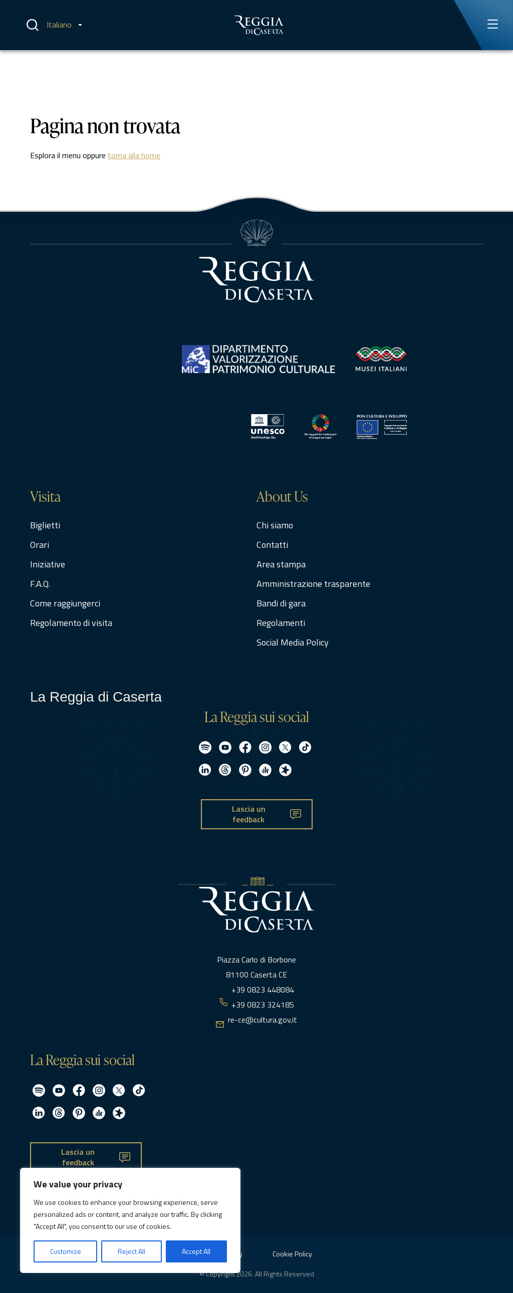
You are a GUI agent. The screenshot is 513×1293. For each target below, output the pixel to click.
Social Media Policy (292, 642)
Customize (65, 1251)
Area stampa (281, 564)
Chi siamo (274, 525)
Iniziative (47, 564)
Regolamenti (280, 622)
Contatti (272, 544)
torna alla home (134, 155)
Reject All (131, 1251)
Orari (39, 544)
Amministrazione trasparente (313, 583)
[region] (130, 1220)
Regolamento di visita (71, 622)
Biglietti (45, 525)
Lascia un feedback (249, 814)
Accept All (196, 1251)
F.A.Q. (40, 583)
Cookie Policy (292, 1253)
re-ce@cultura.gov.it (262, 1020)
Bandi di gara (281, 603)
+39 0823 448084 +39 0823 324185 (262, 997)
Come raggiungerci (65, 603)
